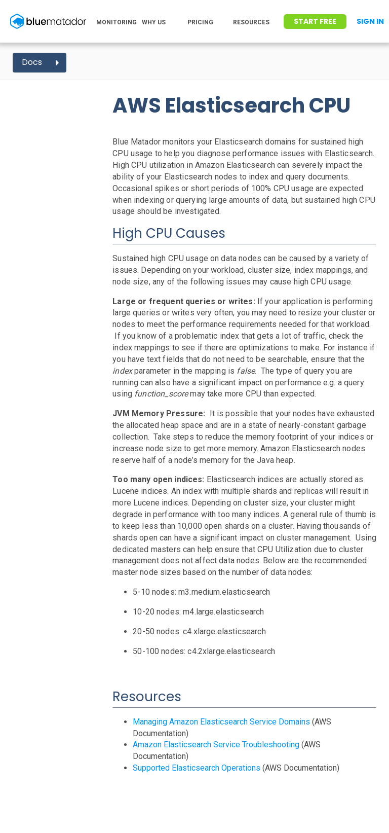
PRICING (200, 22)
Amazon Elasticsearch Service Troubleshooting (216, 744)
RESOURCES (251, 22)
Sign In (370, 21)
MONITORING (116, 22)
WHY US (154, 22)
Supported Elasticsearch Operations (196, 768)
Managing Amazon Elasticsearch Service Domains (221, 722)
